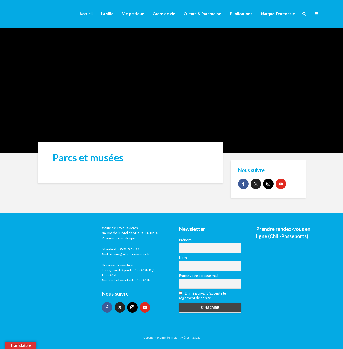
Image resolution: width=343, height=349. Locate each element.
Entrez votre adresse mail (198, 275)
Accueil (86, 13)
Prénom (185, 240)
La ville (107, 13)
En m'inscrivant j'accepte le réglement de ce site (202, 295)
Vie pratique (133, 13)
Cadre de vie (164, 13)
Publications (241, 13)
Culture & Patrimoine (202, 13)
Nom (183, 257)
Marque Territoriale (278, 13)
